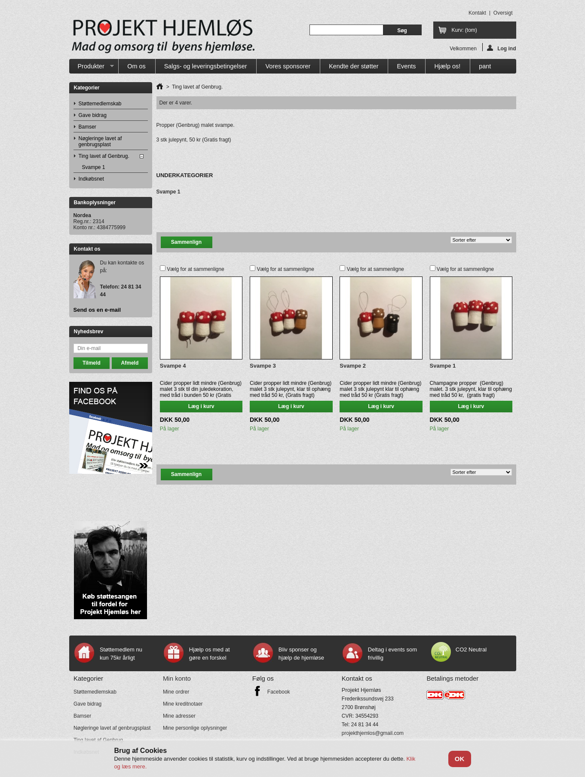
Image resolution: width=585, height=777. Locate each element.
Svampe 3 (263, 365)
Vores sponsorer (287, 66)
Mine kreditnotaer (183, 704)
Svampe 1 (93, 167)
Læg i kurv (201, 406)
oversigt (503, 13)
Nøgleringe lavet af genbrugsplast (100, 141)
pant (485, 66)
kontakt (477, 13)
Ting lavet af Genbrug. (104, 156)
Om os (136, 66)
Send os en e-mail (97, 310)
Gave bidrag (93, 115)
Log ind (501, 48)
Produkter (91, 68)
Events (406, 66)
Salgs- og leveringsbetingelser (205, 66)
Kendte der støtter (353, 66)
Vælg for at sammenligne (195, 269)
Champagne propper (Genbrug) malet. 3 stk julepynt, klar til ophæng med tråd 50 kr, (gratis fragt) (471, 389)
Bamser (87, 127)
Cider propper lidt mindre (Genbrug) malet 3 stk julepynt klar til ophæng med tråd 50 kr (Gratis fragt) (380, 389)
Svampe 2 (353, 365)
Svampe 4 (173, 365)
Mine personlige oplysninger (195, 728)
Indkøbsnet (91, 179)
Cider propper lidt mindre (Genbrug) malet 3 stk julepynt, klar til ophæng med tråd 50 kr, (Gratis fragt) (290, 389)
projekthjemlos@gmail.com (373, 733)
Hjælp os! (447, 66)
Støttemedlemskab (100, 104)
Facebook (278, 692)
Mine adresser (179, 716)
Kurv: (464, 30)
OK (460, 758)
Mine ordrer (176, 692)
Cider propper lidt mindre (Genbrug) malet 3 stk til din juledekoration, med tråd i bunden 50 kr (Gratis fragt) (201, 392)
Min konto (177, 678)
